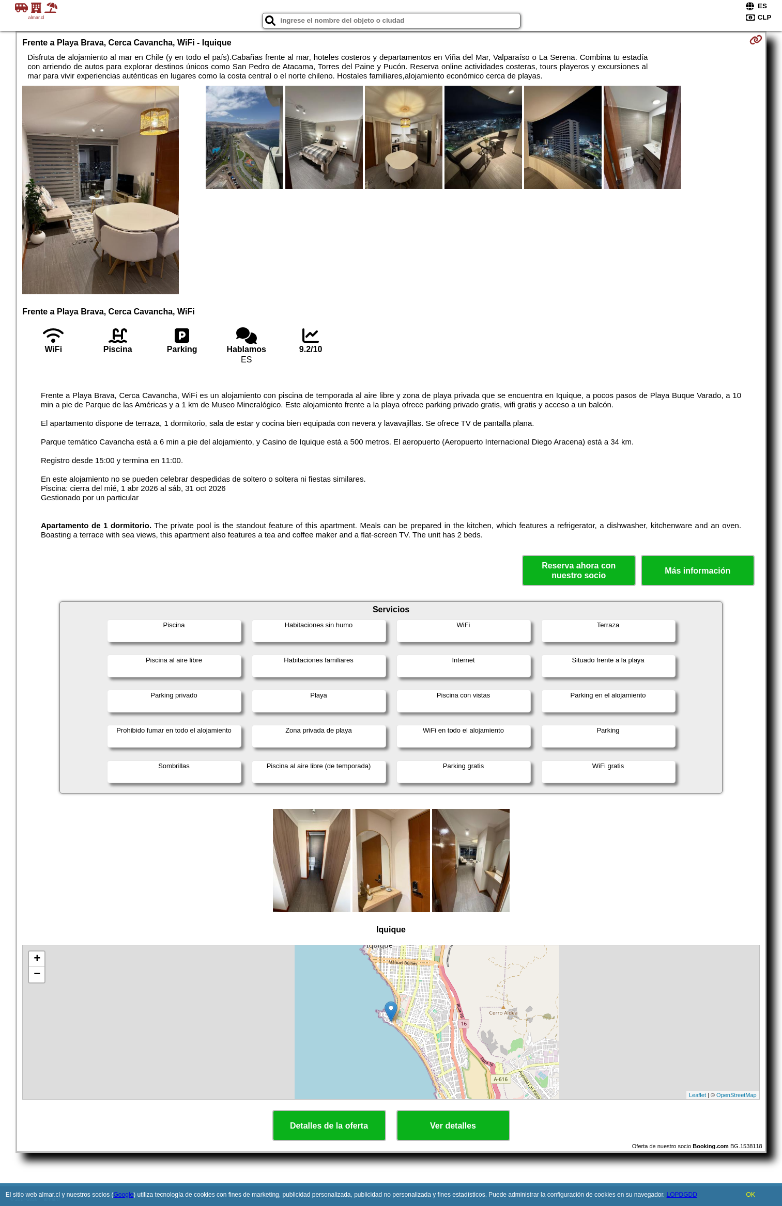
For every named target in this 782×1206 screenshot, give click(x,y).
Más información (697, 570)
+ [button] (37, 959)
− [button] (37, 974)
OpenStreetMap (736, 1095)
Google (124, 1194)
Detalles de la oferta (329, 1125)
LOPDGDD (682, 1194)
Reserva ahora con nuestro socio (579, 570)
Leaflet (697, 1095)
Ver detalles (453, 1125)
